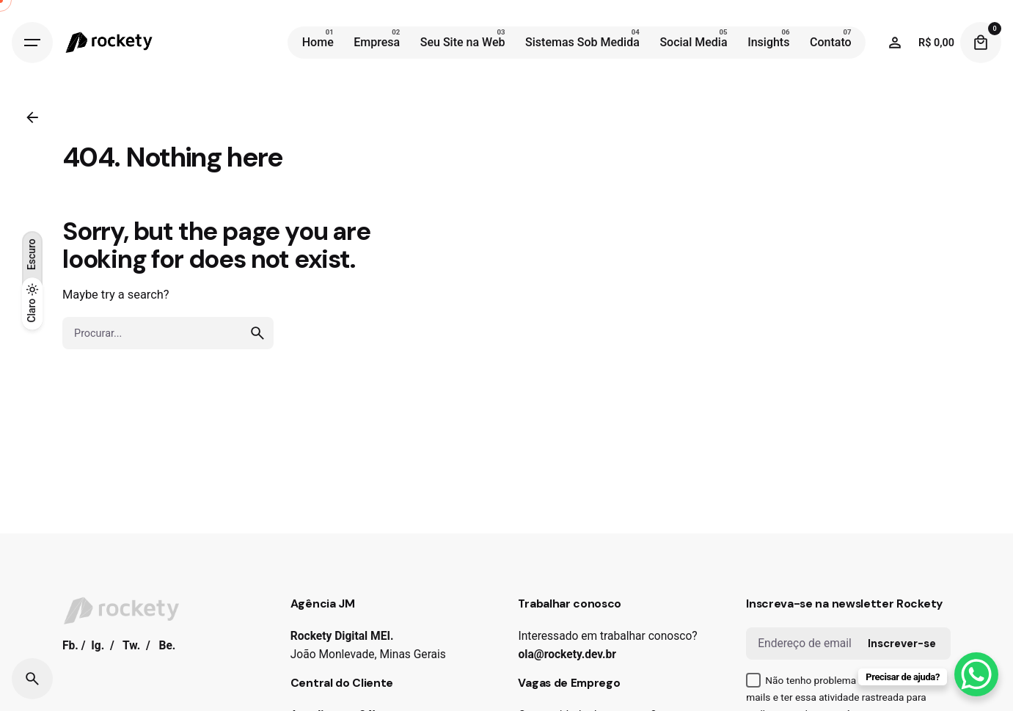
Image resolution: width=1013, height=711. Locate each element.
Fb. (70, 645)
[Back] (32, 117)
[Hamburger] (32, 42)
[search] (257, 333)
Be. (166, 645)
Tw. (131, 645)
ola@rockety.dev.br (567, 654)
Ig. (97, 645)
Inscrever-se (902, 643)
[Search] (32, 678)
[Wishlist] (895, 42)
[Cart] (980, 42)
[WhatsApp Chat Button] (976, 674)
